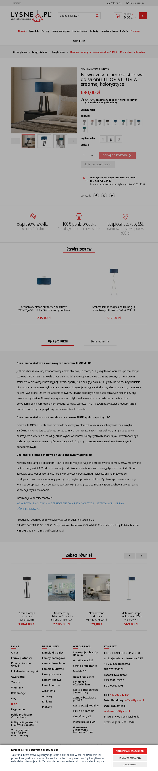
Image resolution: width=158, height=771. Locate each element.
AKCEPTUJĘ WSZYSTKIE (130, 751)
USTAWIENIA (130, 764)
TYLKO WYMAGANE (129, 757)
